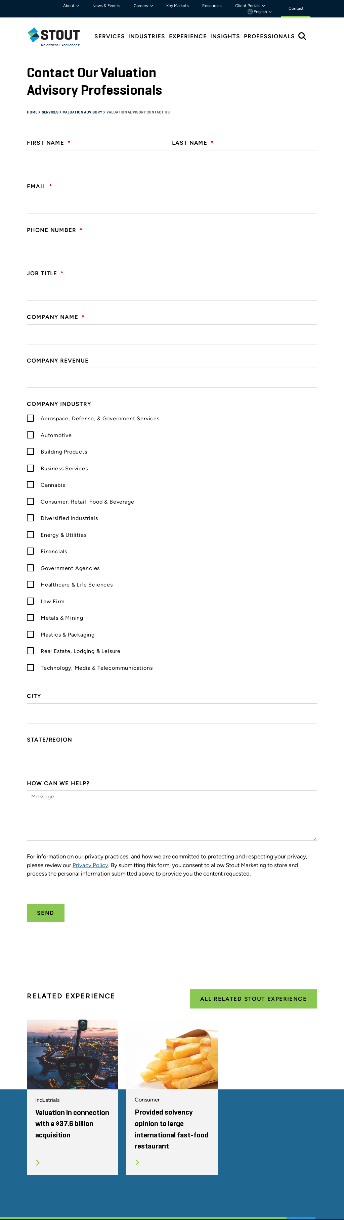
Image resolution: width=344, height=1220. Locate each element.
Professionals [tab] (269, 36)
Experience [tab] (188, 36)
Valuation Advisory (83, 112)
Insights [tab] (225, 36)
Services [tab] (109, 36)
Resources (212, 5)
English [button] (258, 11)
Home (32, 112)
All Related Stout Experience (253, 999)
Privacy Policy (90, 865)
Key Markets (177, 5)
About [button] (69, 5)
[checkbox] (172, 542)
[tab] (59, 37)
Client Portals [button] (248, 5)
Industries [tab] (146, 36)
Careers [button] (141, 5)
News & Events (106, 5)
